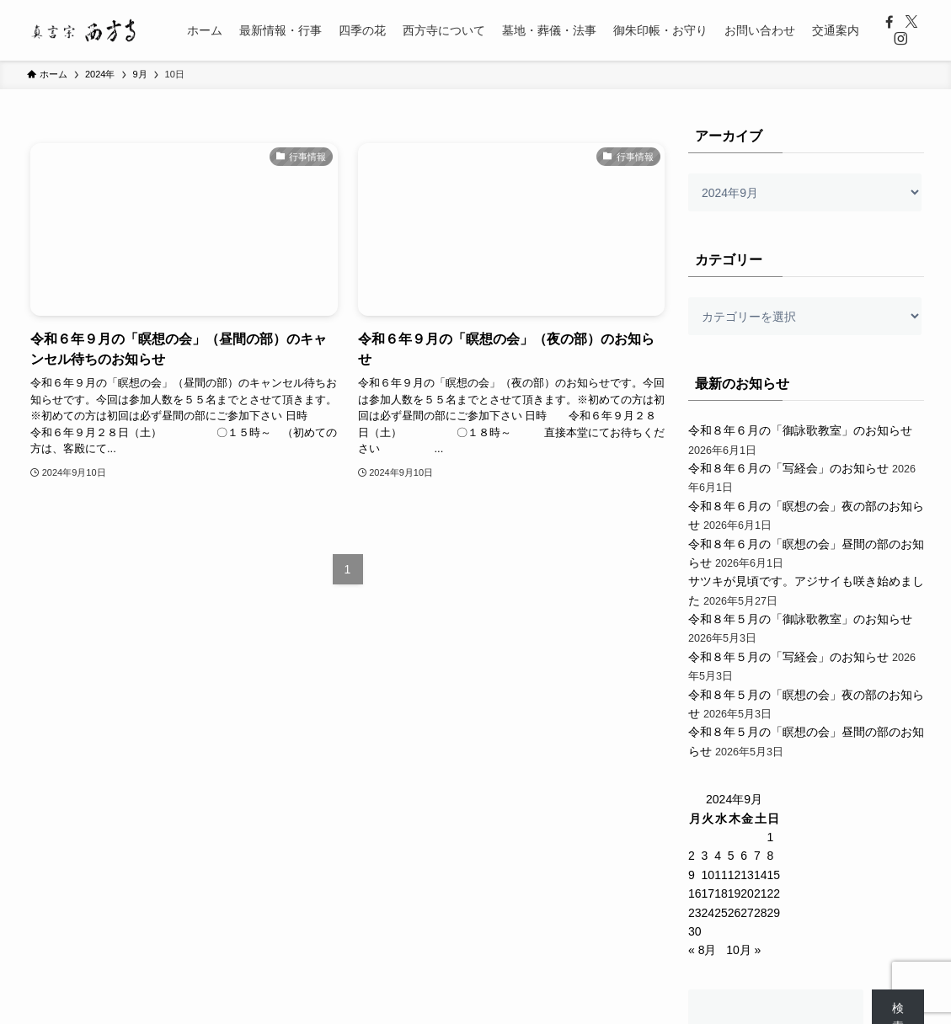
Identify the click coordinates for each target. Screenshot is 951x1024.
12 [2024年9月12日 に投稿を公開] (734, 875)
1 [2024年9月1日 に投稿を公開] (770, 837)
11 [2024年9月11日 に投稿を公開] (721, 875)
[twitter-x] (911, 21)
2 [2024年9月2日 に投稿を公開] (691, 855)
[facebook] (889, 21)
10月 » (743, 950)
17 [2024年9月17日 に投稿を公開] (708, 893)
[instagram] (900, 38)
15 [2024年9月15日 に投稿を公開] (773, 875)
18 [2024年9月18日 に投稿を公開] (721, 893)
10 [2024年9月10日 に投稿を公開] (708, 875)
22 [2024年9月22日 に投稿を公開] (773, 893)
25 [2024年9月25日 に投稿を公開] (721, 913)
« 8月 (702, 950)
